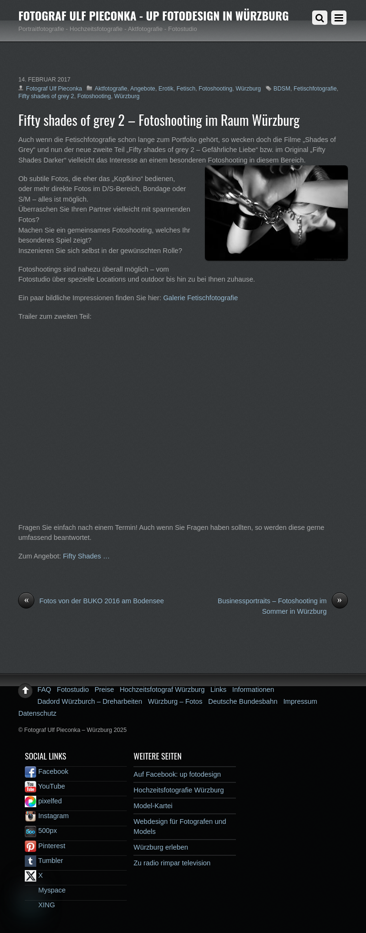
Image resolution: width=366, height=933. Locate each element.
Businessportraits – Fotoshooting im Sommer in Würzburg (283, 605)
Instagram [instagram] (47, 816)
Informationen (253, 689)
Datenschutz (37, 713)
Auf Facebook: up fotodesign (177, 774)
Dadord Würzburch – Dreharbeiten (89, 701)
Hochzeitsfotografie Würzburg (178, 790)
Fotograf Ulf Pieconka (54, 88)
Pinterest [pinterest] (45, 846)
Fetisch (186, 88)
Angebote (142, 88)
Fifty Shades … (86, 556)
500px (41, 830)
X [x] (34, 875)
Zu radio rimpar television (172, 863)
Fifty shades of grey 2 (46, 96)
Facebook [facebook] (46, 771)
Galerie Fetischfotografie (200, 298)
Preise (104, 689)
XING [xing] (40, 905)
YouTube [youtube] (45, 786)
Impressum (300, 701)
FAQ (44, 689)
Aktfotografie (110, 88)
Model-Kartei (153, 806)
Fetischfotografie (315, 88)
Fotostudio (73, 689)
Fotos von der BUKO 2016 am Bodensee (91, 601)
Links (219, 689)
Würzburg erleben (160, 847)
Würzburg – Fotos (175, 701)
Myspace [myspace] (45, 890)
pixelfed (43, 801)
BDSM (282, 88)
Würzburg (248, 88)
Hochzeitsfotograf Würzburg (162, 689)
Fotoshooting (216, 88)
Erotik (165, 88)
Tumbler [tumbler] (44, 860)
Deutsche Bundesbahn (243, 701)
